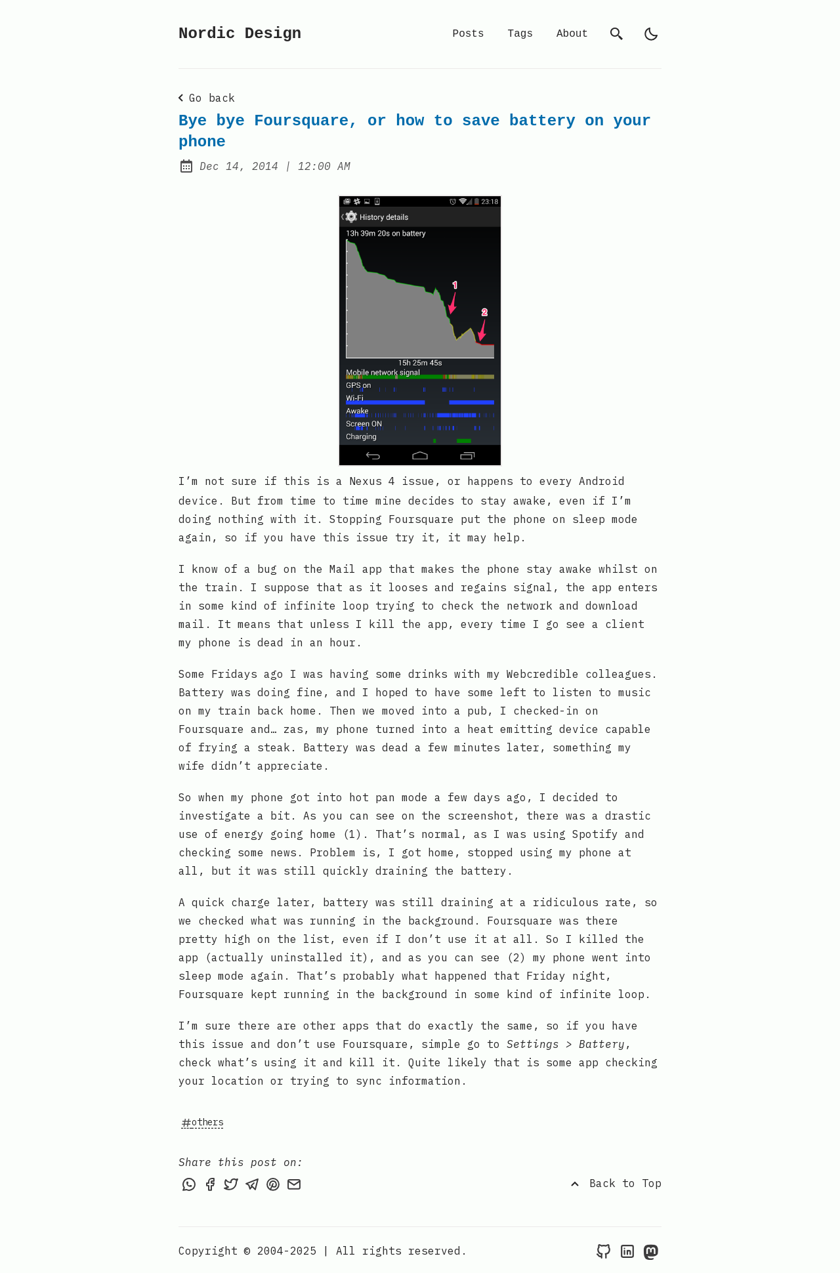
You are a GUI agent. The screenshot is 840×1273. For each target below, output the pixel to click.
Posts (468, 34)
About (572, 34)
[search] (616, 34)
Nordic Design (239, 34)
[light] (651, 34)
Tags (520, 34)
